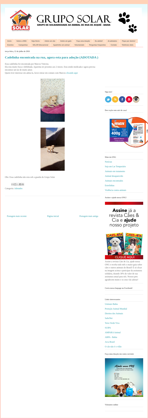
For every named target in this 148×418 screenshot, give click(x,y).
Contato (114, 45)
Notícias (108, 162)
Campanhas (23, 45)
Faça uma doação (83, 41)
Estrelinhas (109, 185)
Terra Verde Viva (112, 323)
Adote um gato (66, 41)
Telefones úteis (127, 45)
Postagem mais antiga (88, 216)
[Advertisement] (124, 68)
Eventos (10, 45)
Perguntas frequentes (97, 45)
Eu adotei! (99, 41)
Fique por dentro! (128, 41)
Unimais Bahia (111, 304)
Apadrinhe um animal (61, 45)
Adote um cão (50, 41)
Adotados (18, 188)
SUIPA (108, 328)
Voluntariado (79, 45)
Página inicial (53, 216)
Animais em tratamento (115, 171)
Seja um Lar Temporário (115, 166)
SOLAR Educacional (40, 45)
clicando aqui (72, 73)
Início (9, 41)
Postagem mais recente (17, 216)
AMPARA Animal (113, 332)
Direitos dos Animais (114, 313)
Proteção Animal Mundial (116, 309)
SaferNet (109, 318)
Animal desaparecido (114, 176)
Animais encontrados (114, 181)
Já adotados (112, 41)
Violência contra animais (115, 190)
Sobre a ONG (22, 41)
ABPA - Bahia (111, 337)
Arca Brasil (110, 342)
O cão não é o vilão (113, 346)
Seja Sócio (36, 41)
